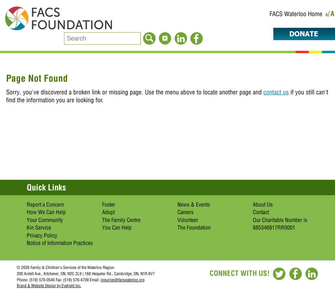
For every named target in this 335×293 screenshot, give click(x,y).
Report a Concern (45, 204)
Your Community (45, 219)
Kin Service (39, 227)
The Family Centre (121, 219)
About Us (263, 204)
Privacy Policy (42, 235)
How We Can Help (46, 212)
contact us (276, 92)
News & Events (193, 204)
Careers (185, 212)
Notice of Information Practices (60, 242)
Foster (108, 204)
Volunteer (187, 219)
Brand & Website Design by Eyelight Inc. (49, 285)
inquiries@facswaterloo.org (123, 279)
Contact (261, 212)
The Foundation (194, 227)
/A (331, 15)
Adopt (108, 212)
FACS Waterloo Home (296, 14)
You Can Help (117, 227)
